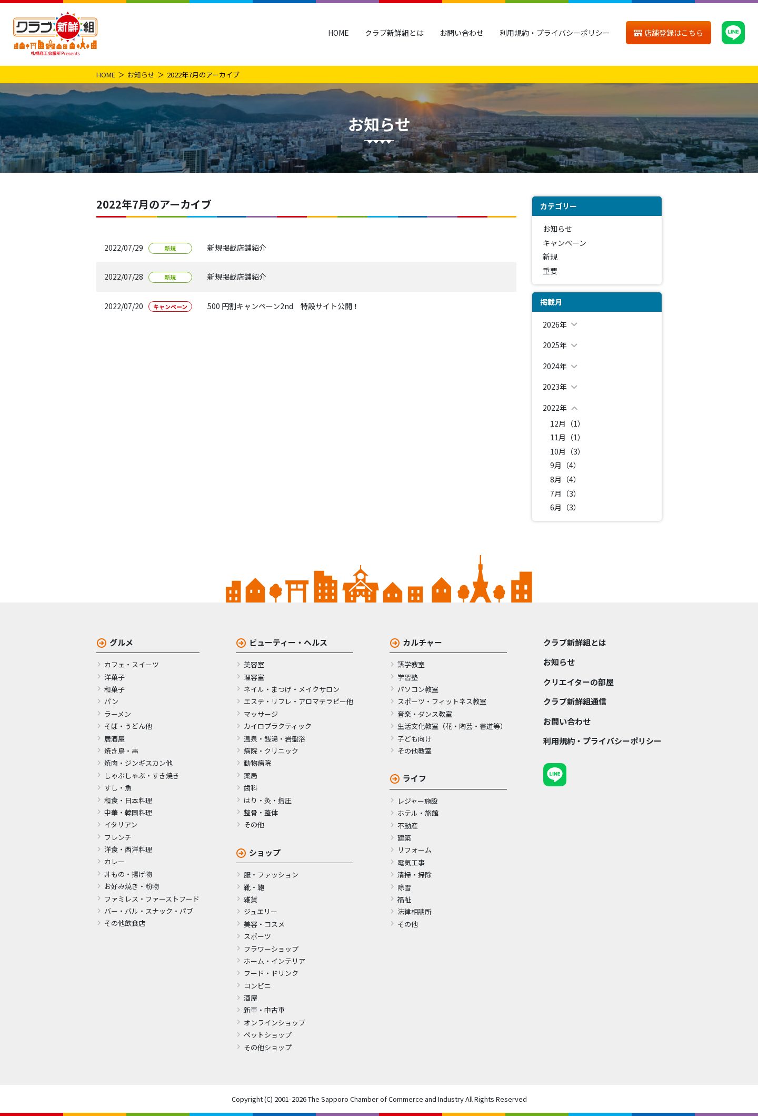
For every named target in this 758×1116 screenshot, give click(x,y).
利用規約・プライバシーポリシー (555, 32)
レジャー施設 (417, 801)
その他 (254, 824)
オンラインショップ (274, 1023)
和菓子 (114, 689)
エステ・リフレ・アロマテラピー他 (298, 701)
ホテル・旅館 (417, 813)
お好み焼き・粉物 (131, 886)
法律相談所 (414, 911)
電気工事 (411, 862)
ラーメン (117, 714)
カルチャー (422, 642)
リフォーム (414, 850)
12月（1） (567, 423)
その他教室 (414, 751)
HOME (338, 32)
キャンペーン (564, 243)
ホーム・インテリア (274, 961)
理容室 (254, 677)
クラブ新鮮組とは (394, 32)
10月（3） (567, 451)
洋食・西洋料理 (128, 849)
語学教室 (411, 664)
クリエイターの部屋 (578, 681)
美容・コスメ (264, 924)
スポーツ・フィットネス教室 (441, 701)
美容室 (254, 664)
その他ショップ (268, 1047)
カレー (114, 861)
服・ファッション (271, 875)
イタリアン (120, 824)
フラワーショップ (271, 949)
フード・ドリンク (271, 973)
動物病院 (257, 763)
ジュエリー (260, 911)
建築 (404, 838)
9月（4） (565, 465)
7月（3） (565, 493)
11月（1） (567, 437)
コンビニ (257, 986)
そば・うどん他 (128, 726)
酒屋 (250, 998)
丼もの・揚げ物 (128, 874)
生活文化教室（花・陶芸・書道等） (452, 726)
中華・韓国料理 (128, 812)
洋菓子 (114, 677)
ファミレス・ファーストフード (152, 899)
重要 (550, 270)
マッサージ (261, 714)
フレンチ (118, 837)
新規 (550, 256)
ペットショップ (268, 1035)
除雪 (404, 887)
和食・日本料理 (128, 800)
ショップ (265, 852)
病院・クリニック (271, 751)
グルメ (121, 642)
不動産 (407, 826)
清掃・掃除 (414, 875)
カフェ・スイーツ (131, 664)
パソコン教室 (417, 689)
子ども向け (414, 739)
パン (111, 701)
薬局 (250, 776)
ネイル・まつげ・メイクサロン (292, 689)
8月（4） (565, 479)
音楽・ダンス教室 (424, 714)
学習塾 (407, 677)
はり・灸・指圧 (268, 800)
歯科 (250, 788)
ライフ (414, 778)
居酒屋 (114, 739)
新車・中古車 (264, 1010)
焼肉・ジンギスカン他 (138, 763)
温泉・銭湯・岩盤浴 (274, 739)
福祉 (404, 899)
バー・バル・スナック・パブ (148, 911)
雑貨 (250, 899)
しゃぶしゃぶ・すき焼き (141, 776)
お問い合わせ (462, 32)
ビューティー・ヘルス (288, 642)
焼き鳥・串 (121, 751)
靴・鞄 (254, 887)
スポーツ (257, 936)
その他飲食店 (124, 923)
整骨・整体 (261, 812)
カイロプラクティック (278, 726)
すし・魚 (118, 788)
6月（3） (565, 507)
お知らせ (141, 75)
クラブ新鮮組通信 (574, 701)
